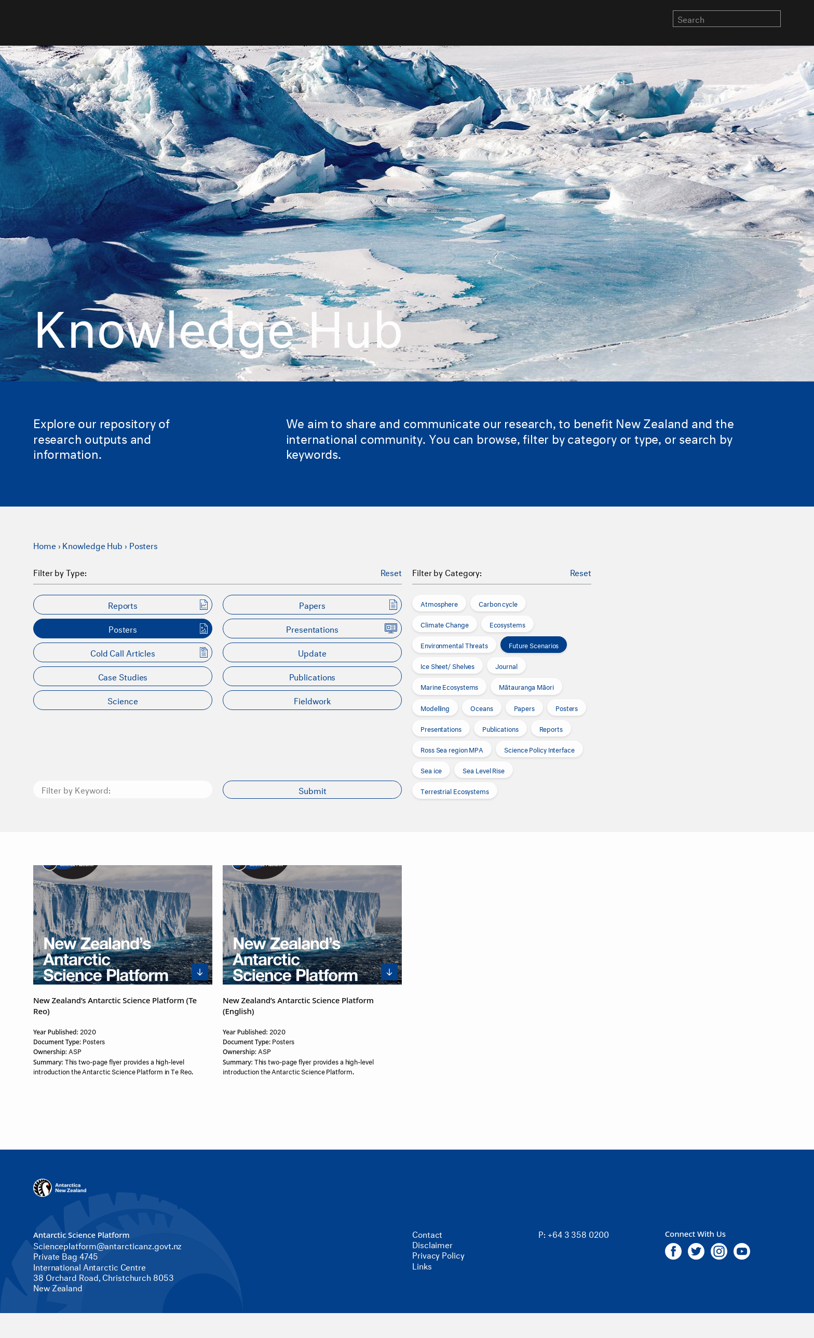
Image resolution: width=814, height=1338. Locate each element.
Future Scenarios (534, 644)
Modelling (435, 707)
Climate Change (444, 624)
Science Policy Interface (539, 749)
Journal (506, 665)
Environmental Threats (454, 644)
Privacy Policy (438, 1254)
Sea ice (431, 769)
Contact (427, 1233)
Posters (143, 544)
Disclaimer (432, 1243)
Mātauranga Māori (526, 686)
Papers (524, 707)
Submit (313, 789)
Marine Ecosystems (449, 686)
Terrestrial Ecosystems (454, 790)
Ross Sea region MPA (451, 749)
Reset (391, 572)
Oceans (481, 707)
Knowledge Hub (92, 544)
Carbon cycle (498, 603)
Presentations (441, 728)
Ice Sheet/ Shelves (447, 665)
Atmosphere (439, 603)
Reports (551, 728)
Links (422, 1265)
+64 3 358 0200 (578, 1233)
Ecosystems (507, 624)
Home (44, 544)
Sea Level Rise (484, 769)
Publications (500, 728)
